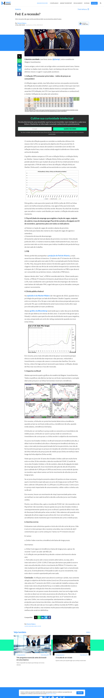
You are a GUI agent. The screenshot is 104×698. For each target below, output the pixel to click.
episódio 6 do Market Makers (38, 295)
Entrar (94, 3)
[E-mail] (34, 129)
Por (20, 23)
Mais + (88, 632)
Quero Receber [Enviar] (70, 129)
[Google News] (83, 25)
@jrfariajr (56, 59)
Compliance (54, 3)
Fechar (80, 692)
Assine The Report (66, 3)
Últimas (86, 3)
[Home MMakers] (6, 3)
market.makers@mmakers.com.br (32, 626)
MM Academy (78, 3)
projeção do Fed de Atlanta (59, 255)
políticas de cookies (51, 693)
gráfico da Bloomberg (38, 311)
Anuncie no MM (42, 3)
